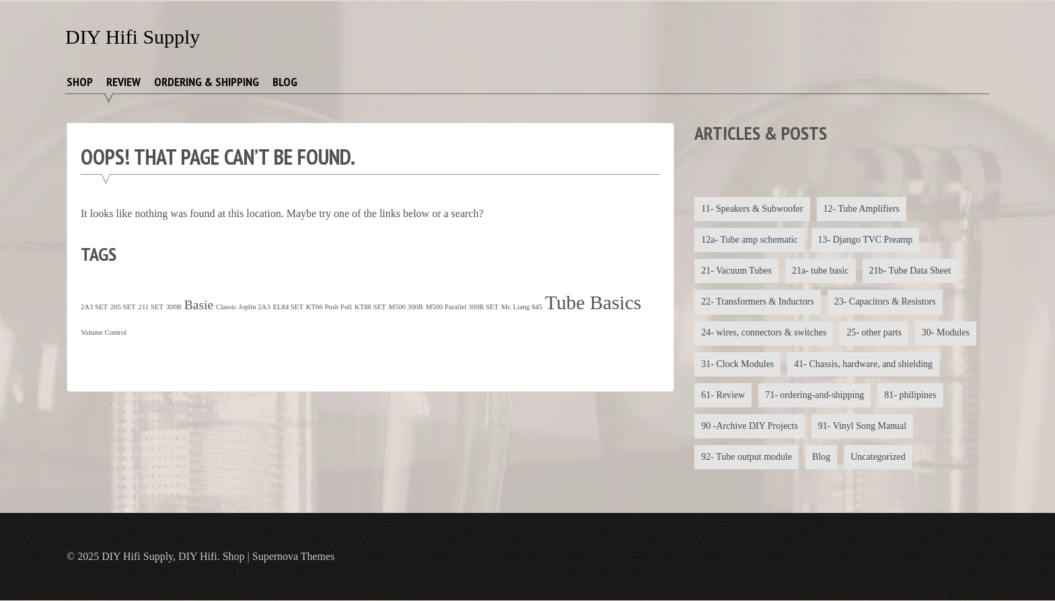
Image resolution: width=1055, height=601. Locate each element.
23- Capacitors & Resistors (885, 302)
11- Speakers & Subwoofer (752, 209)
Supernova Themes (293, 557)
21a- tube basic (820, 271)
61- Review (723, 395)
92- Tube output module (746, 457)
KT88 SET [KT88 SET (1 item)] (370, 307)
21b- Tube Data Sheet (910, 271)
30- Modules (946, 333)
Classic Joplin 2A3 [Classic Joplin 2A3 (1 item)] (243, 307)
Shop (80, 81)
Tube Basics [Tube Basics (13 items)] (593, 302)
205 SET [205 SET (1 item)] (123, 307)
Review (123, 81)
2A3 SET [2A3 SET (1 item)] (94, 307)
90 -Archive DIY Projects (749, 427)
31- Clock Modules (737, 364)
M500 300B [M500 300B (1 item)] (405, 307)
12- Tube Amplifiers (862, 209)
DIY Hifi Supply (133, 37)
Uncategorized (878, 457)
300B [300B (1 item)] (174, 307)
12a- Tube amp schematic (749, 240)
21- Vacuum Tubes (736, 271)
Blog (284, 81)
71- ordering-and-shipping (814, 395)
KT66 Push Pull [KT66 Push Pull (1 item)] (329, 307)
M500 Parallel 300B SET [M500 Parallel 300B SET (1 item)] (462, 307)
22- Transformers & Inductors (757, 302)
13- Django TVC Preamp (865, 240)
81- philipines (911, 395)
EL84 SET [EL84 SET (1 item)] (288, 307)
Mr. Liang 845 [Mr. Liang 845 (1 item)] (521, 307)
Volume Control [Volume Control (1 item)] (103, 332)
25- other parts (874, 333)
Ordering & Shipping (206, 81)
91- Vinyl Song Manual (862, 427)
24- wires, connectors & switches (763, 333)
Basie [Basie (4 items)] (198, 305)
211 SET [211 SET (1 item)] (151, 307)
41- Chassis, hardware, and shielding (863, 364)
